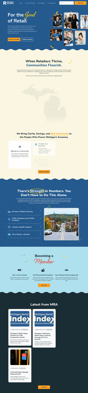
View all (44, 352)
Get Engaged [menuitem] (41, 3)
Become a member (14, 39)
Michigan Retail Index (16, 329)
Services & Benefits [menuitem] (30, 3)
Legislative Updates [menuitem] (40, 371)
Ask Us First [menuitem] (50, 376)
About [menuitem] (21, 3)
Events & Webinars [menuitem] (64, 374)
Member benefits (44, 171)
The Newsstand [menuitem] (51, 3)
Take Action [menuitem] (38, 374)
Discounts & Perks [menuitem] (29, 376)
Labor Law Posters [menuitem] (52, 374)
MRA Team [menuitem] (73, 370)
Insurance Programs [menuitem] (29, 374)
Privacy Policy (27, 387)
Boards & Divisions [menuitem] (75, 372)
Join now (80, 3)
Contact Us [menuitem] (73, 375)
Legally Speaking (63, 329)
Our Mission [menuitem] (73, 367)
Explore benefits (27, 39)
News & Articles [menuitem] (63, 367)
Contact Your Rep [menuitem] (52, 383)
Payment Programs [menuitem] (29, 371)
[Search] (66, 3)
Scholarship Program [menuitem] (52, 371)
